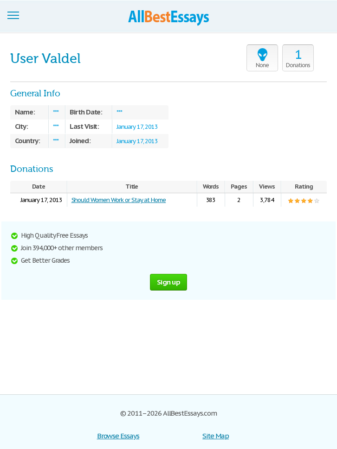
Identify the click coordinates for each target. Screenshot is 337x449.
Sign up (168, 282)
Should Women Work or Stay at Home (118, 200)
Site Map (215, 435)
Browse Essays (118, 435)
